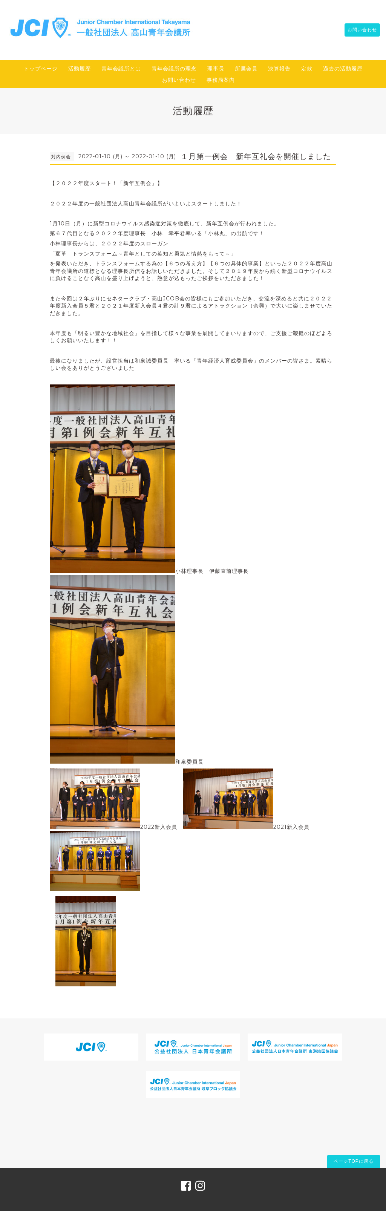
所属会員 (246, 69)
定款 (306, 69)
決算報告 (279, 69)
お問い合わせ (358, 30)
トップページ (41, 69)
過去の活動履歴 (343, 69)
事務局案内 (221, 80)
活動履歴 (79, 69)
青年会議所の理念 (174, 69)
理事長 (215, 69)
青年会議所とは (121, 69)
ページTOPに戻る (353, 1161)
